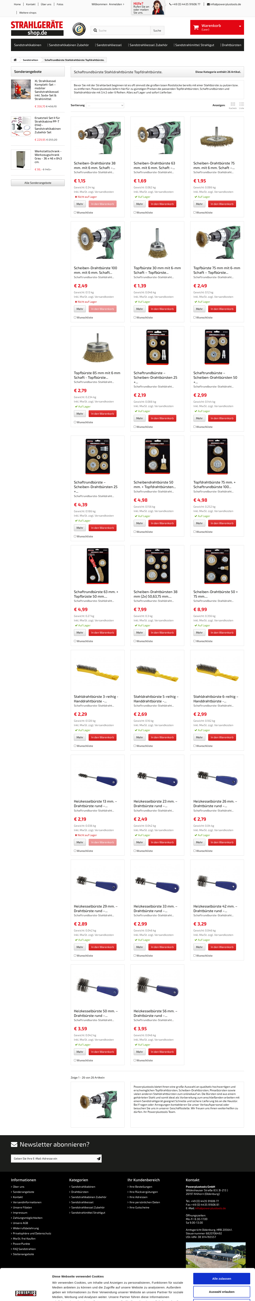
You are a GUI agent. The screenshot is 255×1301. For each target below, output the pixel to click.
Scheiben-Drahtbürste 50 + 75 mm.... (215, 593)
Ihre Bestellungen (140, 1186)
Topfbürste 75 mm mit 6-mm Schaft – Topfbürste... (216, 270)
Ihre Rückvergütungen (143, 1191)
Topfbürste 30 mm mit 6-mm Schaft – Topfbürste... (157, 270)
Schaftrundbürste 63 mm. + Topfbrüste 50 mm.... (96, 593)
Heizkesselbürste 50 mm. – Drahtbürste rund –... (96, 1013)
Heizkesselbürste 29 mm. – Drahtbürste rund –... (96, 908)
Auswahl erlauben (221, 1261)
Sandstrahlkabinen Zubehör (89, 1197)
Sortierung (78, 105)
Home (17, 4)
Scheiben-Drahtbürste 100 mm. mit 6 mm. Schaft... (95, 270)
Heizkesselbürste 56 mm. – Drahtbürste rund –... (156, 1013)
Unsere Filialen (22, 1207)
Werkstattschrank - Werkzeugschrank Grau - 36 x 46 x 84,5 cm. (48, 156)
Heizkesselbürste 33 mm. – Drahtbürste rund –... (156, 908)
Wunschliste (83, 212)
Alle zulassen (221, 1248)
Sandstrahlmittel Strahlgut (88, 1212)
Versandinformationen (27, 1202)
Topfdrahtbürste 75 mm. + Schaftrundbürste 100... (214, 484)
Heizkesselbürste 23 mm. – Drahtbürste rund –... (156, 803)
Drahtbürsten (79, 1191)
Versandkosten (104, 191)
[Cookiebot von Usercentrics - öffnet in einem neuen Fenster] (25, 1293)
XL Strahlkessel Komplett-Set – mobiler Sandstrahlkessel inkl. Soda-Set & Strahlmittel (47, 90)
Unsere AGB (20, 1223)
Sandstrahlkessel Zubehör (88, 1207)
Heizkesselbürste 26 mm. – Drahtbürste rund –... (215, 803)
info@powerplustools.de (225, 4)
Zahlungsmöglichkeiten (27, 1217)
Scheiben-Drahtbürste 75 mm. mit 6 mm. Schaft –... (214, 165)
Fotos (60, 4)
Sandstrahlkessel (82, 1202)
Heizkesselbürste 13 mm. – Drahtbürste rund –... (95, 803)
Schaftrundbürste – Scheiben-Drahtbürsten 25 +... (155, 377)
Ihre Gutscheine (139, 1207)
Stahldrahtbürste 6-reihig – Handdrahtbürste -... (215, 698)
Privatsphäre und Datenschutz (32, 1233)
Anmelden (116, 4)
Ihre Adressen (138, 1197)
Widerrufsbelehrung (26, 1228)
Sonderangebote (28, 71)
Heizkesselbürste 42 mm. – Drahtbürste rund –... (215, 908)
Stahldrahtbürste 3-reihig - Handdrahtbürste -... (96, 698)
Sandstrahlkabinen (83, 1186)
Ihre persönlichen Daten (144, 1202)
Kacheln (233, 105)
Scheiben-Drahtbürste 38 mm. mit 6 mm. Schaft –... (95, 165)
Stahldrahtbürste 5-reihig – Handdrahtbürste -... (156, 698)
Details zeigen (212, 1293)
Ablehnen (222, 1274)
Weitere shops (27, 12)
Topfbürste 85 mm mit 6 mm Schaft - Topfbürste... (97, 375)
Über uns (46, 4)
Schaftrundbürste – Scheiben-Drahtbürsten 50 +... (215, 377)
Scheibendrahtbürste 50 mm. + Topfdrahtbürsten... (155, 484)
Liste (241, 105)
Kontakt (30, 4)
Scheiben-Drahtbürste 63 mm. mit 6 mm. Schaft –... (154, 165)
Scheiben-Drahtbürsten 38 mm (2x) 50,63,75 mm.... (156, 593)
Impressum (20, 1212)
